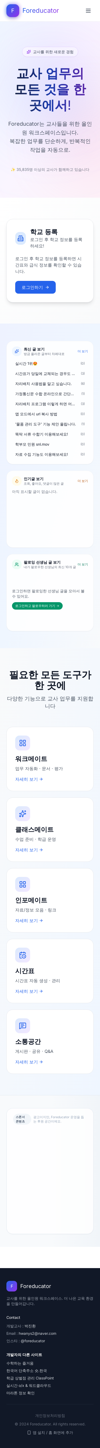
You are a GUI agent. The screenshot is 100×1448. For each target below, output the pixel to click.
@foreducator (33, 1341)
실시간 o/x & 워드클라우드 (28, 1385)
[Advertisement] (50, 1179)
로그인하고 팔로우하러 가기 (37, 606)
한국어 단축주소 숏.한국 (26, 1370)
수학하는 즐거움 (20, 1363)
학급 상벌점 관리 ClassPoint (30, 1378)
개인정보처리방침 (50, 1415)
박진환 (30, 1326)
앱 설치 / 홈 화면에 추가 (50, 1432)
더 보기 (83, 351)
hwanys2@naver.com (37, 1333)
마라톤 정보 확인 (20, 1393)
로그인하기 (35, 287)
